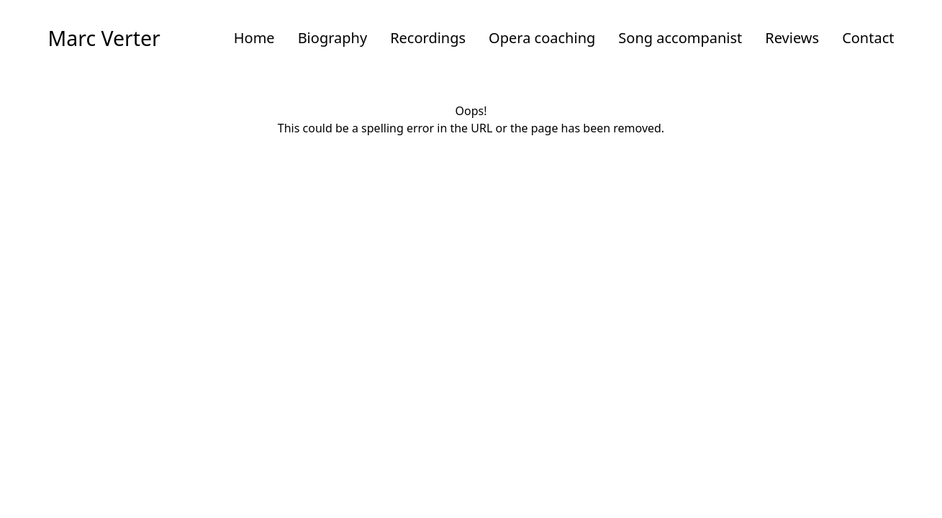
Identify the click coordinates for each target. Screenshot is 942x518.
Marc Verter (104, 38)
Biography (333, 37)
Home (254, 37)
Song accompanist (680, 37)
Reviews (792, 37)
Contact (868, 37)
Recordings (428, 37)
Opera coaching (542, 37)
